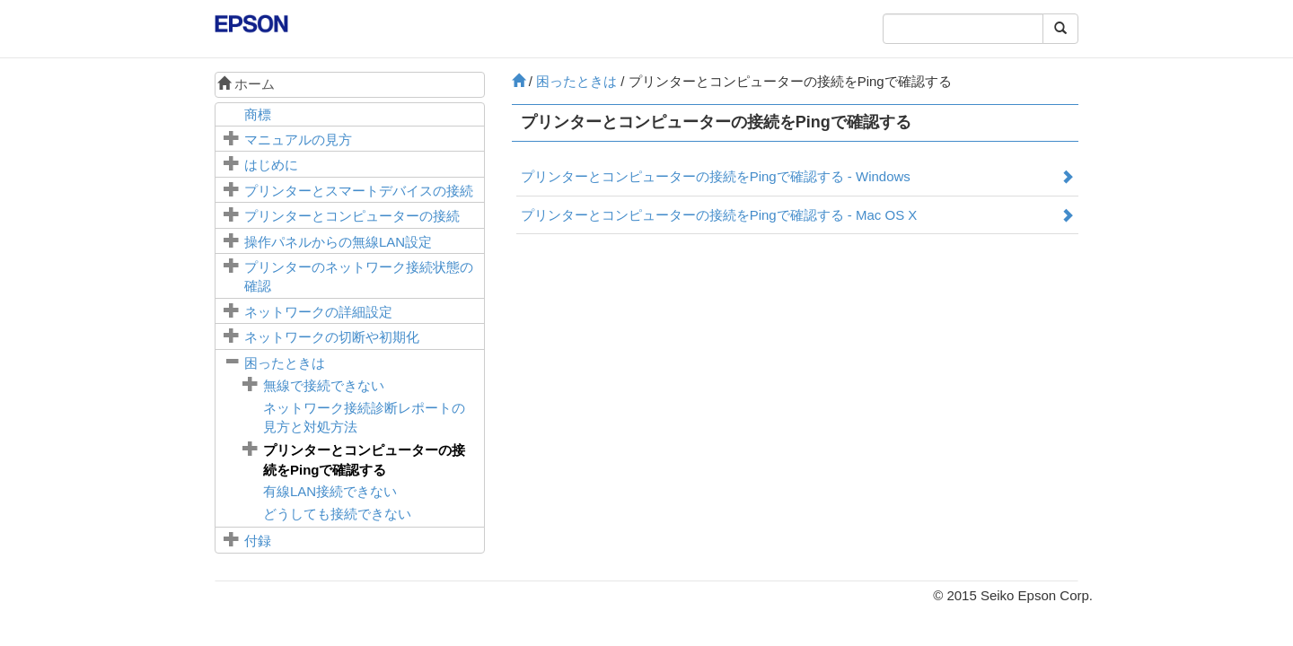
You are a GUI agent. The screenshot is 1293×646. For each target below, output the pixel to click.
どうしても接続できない (337, 513)
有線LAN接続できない (330, 491)
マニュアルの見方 (298, 139)
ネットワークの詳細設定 (318, 311)
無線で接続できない (323, 385)
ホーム (246, 84)
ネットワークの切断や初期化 (331, 337)
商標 (257, 114)
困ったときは (284, 363)
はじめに (271, 164)
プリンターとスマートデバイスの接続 (358, 190)
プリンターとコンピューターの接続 (352, 215)
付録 (257, 540)
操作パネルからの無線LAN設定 (338, 241)
